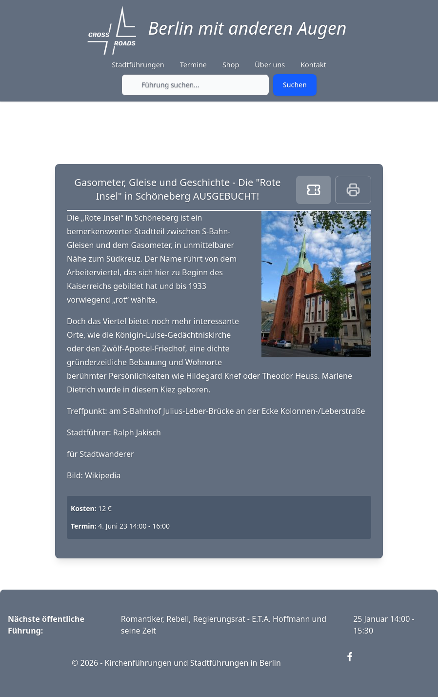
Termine (193, 64)
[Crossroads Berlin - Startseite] (111, 30)
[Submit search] (295, 85)
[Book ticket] (313, 190)
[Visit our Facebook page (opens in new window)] (355, 663)
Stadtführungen (138, 64)
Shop (230, 64)
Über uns (270, 64)
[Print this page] (353, 190)
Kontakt (313, 64)
